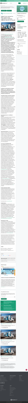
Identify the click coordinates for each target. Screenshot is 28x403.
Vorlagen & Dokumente (3, 389)
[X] (12, 395)
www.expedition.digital (4, 169)
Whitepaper (1, 386)
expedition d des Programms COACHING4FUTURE (9, 13)
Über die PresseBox (13, 375)
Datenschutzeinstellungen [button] (13, 388)
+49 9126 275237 (21, 45)
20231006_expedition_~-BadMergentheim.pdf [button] (7, 248)
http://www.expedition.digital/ (21, 19)
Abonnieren (4, 10)
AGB (10, 386)
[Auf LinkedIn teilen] (8, 255)
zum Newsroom (20, 21)
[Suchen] (19, 3)
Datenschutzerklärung (12, 387)
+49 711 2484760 (20, 17)
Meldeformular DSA (12, 389)
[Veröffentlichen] (26, 370)
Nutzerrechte (11, 390)
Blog (0, 390)
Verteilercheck (11, 392)
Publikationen (2, 388)
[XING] (13, 395)
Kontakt (9, 10)
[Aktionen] (14, 10)
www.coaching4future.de (6, 178)
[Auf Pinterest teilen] (10, 255)
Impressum (11, 391)
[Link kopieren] (1, 255)
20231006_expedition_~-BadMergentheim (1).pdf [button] (7, 250)
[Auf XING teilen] (6, 255)
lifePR (10, 393)
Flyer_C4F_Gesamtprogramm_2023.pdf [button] (6, 249)
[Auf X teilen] (5, 255)
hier (13, 184)
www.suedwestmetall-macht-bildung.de (6, 218)
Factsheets (1, 387)
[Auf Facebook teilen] (3, 255)
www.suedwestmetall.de (10, 217)
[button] (8, 27)
